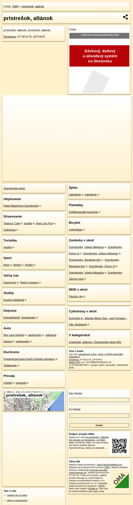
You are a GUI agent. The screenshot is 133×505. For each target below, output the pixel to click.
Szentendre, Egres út (102, 266)
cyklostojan (76, 229)
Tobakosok (10, 365)
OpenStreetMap (72, 179)
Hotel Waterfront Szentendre (20, 205)
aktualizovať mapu (88, 354)
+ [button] (8, 101)
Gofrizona (9, 229)
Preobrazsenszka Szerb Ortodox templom (29, 359)
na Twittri (100, 440)
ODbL (107, 467)
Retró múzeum (29, 282)
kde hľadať (75, 393)
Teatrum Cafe (11, 223)
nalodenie (75, 194)
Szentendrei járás (14, 188)
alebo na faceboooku (17, 500)
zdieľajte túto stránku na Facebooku (89, 438)
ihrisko (17, 264)
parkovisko (34, 335)
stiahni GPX (75, 362)
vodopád (21, 382)
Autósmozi (9, 282)
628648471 (74, 357)
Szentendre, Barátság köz (85, 259)
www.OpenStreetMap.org (109, 464)
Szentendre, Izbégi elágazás (86, 247)
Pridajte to (93, 488)
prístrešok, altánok (32, 6)
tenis (6, 264)
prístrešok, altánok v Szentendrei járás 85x (95, 342)
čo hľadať (75, 409)
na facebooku (92, 437)
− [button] (8, 106)
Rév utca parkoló (13, 335)
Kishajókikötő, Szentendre (19, 317)
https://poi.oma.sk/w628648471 (116, 179)
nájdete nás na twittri (17, 495)
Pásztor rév (76, 296)
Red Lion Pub (44, 223)
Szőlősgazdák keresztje (83, 212)
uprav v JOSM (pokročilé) (110, 354)
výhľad (7, 382)
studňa (28, 223)
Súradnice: (10, 36)
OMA (15, 6)
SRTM (101, 486)
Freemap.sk (90, 179)
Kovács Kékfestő (13, 300)
